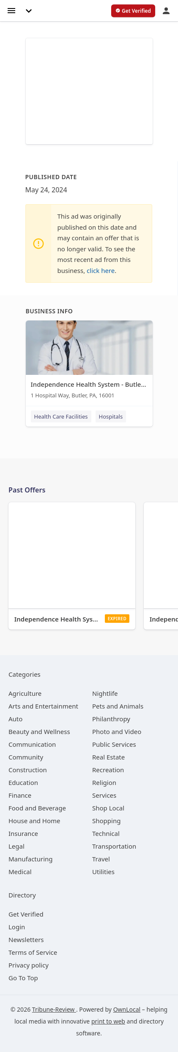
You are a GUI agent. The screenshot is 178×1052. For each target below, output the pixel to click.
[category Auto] (15, 718)
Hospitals (111, 416)
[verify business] (133, 11)
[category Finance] (19, 795)
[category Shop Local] (108, 808)
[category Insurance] (23, 833)
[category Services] (104, 795)
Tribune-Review (54, 1009)
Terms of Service (32, 952)
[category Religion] (104, 782)
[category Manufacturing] (30, 859)
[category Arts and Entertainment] (43, 706)
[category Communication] (32, 744)
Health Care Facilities (61, 416)
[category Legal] (16, 846)
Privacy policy (28, 965)
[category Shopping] (106, 820)
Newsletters (26, 939)
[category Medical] (20, 871)
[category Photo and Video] (116, 731)
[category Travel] (101, 859)
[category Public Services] (114, 744)
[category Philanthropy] (111, 718)
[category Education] (23, 782)
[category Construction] (27, 769)
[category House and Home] (34, 820)
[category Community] (25, 757)
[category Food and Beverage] (37, 808)
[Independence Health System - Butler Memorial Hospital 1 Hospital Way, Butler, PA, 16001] (89, 361)
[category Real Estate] (108, 757)
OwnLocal (127, 1009)
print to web (108, 1021)
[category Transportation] (114, 846)
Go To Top (23, 977)
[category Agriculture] (24, 693)
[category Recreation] (108, 769)
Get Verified (26, 914)
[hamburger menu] (11, 10)
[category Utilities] (103, 871)
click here (101, 270)
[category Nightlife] (105, 693)
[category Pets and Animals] (117, 706)
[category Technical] (106, 833)
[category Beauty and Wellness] (39, 731)
